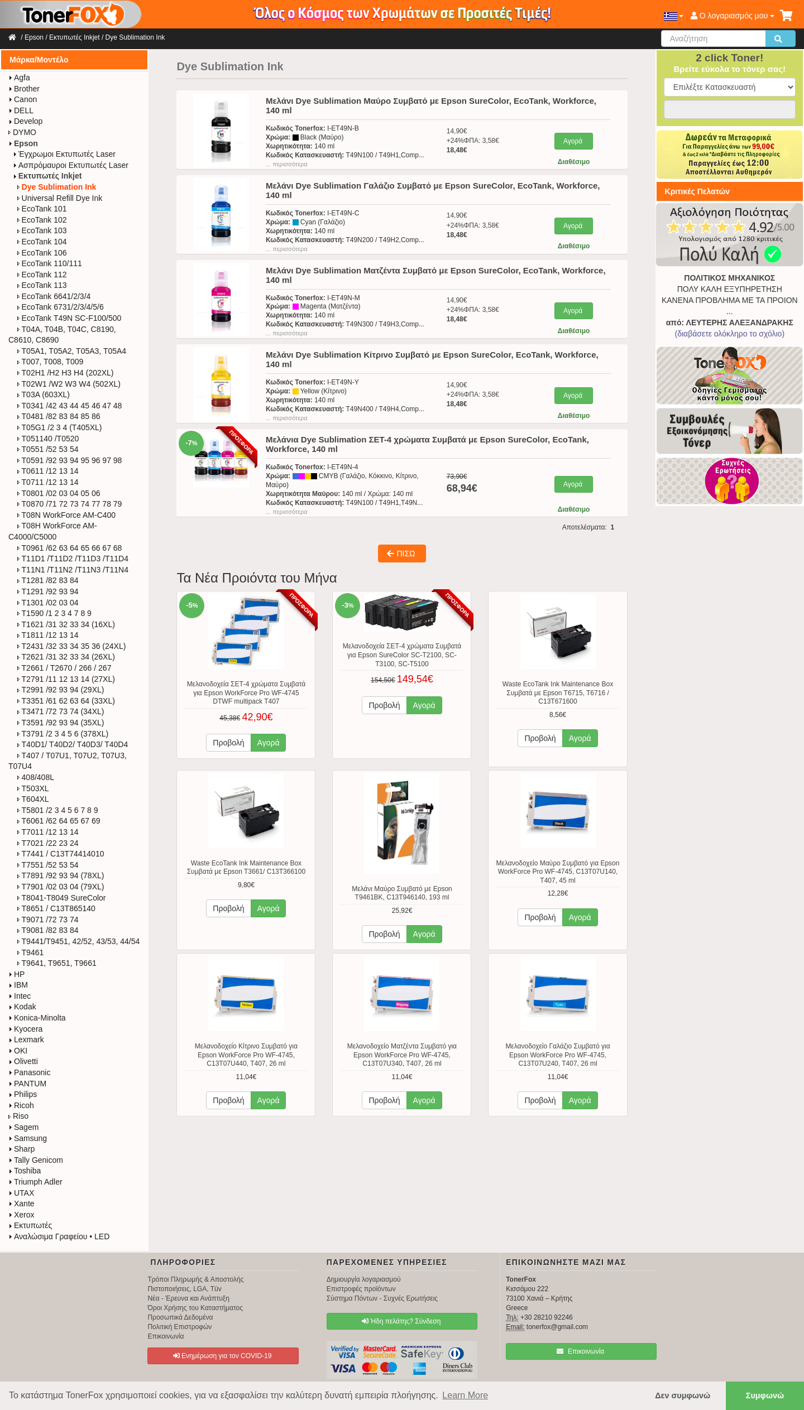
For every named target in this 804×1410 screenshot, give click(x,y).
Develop (25, 121)
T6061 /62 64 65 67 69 (58, 820)
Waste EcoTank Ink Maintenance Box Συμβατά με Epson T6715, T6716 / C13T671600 (557, 692)
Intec (19, 996)
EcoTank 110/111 (49, 263)
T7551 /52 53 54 (48, 864)
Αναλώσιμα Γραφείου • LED (58, 1236)
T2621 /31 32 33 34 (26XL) (66, 656)
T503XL (33, 788)
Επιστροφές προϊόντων (361, 1289)
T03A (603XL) (43, 394)
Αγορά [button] (268, 742)
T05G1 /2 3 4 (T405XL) (59, 427)
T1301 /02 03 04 (48, 602)
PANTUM (27, 1083)
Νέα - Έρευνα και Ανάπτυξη (188, 1298)
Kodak (22, 1006)
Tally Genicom (35, 1160)
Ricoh (21, 1105)
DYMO (22, 132)
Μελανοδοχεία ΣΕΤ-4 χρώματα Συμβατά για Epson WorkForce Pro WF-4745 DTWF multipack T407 (246, 692)
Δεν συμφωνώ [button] (682, 1395)
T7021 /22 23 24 (48, 843)
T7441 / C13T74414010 (60, 853)
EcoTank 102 (42, 219)
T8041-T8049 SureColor (61, 897)
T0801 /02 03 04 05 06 (58, 493)
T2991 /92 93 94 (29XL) (60, 689)
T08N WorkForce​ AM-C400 (66, 515)
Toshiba (24, 1170)
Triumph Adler (35, 1181)
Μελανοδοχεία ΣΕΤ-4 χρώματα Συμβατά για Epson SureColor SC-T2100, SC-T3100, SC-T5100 (402, 654)
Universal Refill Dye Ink (60, 198)
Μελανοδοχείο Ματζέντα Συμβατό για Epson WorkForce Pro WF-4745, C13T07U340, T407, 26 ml (402, 1054)
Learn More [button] (465, 1395)
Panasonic (29, 1072)
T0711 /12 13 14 (48, 482)
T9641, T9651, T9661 (57, 963)
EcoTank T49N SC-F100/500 (69, 318)
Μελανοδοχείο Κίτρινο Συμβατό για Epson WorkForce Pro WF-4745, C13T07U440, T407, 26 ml (246, 1054)
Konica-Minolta (37, 1017)
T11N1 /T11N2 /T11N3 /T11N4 (72, 569)
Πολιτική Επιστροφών (179, 1327)
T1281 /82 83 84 (48, 580)
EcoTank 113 (42, 285)
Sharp (21, 1148)
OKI (17, 1050)
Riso (18, 1115)
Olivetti (23, 1061)
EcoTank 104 (42, 241)
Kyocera (25, 1028)
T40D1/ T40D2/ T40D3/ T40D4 (72, 744)
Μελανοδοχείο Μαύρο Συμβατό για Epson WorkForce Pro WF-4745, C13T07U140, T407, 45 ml (558, 871)
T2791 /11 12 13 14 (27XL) (66, 679)
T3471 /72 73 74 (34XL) (60, 711)
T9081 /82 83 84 (48, 930)
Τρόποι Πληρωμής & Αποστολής (195, 1279)
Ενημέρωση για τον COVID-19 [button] (222, 1356)
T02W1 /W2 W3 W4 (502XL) (69, 383)
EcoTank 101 (42, 208)
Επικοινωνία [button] (580, 1351)
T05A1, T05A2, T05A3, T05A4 (72, 351)
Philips (22, 1094)
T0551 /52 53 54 (48, 449)
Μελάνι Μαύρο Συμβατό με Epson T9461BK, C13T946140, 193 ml (402, 893)
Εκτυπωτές (30, 1225)
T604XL (33, 799)
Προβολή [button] (228, 742)
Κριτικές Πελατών (697, 191)
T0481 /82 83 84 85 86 (58, 416)
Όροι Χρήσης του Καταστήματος (195, 1308)
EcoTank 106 (42, 252)
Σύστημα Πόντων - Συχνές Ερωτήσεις (382, 1298)
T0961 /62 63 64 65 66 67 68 (69, 547)
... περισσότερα (287, 164)
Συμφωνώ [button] (765, 1395)
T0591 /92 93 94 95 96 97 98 (69, 460)
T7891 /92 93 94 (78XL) (60, 875)
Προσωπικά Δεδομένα (180, 1317)
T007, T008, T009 (50, 361)
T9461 (30, 952)
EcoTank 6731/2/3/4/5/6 (60, 306)
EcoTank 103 (42, 230)
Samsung (27, 1138)
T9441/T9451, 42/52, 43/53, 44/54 (78, 941)
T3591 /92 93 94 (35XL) (60, 722)
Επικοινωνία (165, 1336)
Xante (21, 1203)
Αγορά (572, 141)
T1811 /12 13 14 (48, 635)
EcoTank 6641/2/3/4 (54, 296)
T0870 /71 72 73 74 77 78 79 (69, 503)
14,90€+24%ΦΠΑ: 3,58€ (473, 140)
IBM (18, 984)
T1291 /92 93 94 (48, 591)
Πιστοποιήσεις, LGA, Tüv (184, 1289)
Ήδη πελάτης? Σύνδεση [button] (401, 1321)
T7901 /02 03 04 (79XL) (60, 886)
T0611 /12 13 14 (48, 470)
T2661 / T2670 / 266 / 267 (64, 667)
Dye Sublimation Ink (135, 37)
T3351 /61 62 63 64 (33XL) (66, 700)
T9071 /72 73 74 (48, 919)
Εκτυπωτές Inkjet (74, 37)
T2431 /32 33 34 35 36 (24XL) (71, 646)
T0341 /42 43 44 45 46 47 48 (69, 405)
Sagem (23, 1127)
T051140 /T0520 (48, 438)
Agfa (19, 77)
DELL (21, 110)
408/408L (35, 777)
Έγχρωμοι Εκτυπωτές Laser (64, 154)
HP (16, 974)
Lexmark (26, 1039)
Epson (34, 37)
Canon (22, 99)
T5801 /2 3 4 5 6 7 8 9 (57, 810)
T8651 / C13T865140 (56, 908)
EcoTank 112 (42, 274)
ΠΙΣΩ (401, 553)
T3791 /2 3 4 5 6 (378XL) (63, 733)
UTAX (21, 1192)
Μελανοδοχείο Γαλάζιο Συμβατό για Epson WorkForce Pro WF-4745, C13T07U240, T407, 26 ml (557, 1054)
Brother (24, 88)
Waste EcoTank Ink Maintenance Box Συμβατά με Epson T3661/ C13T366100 (246, 867)
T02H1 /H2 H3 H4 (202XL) (65, 372)
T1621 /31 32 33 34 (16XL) (66, 624)
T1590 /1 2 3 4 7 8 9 (54, 613)
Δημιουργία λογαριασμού (364, 1279)
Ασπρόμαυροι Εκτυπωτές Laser (70, 165)
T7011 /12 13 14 (48, 831)
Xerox (21, 1214)
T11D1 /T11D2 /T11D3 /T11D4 (72, 558)
